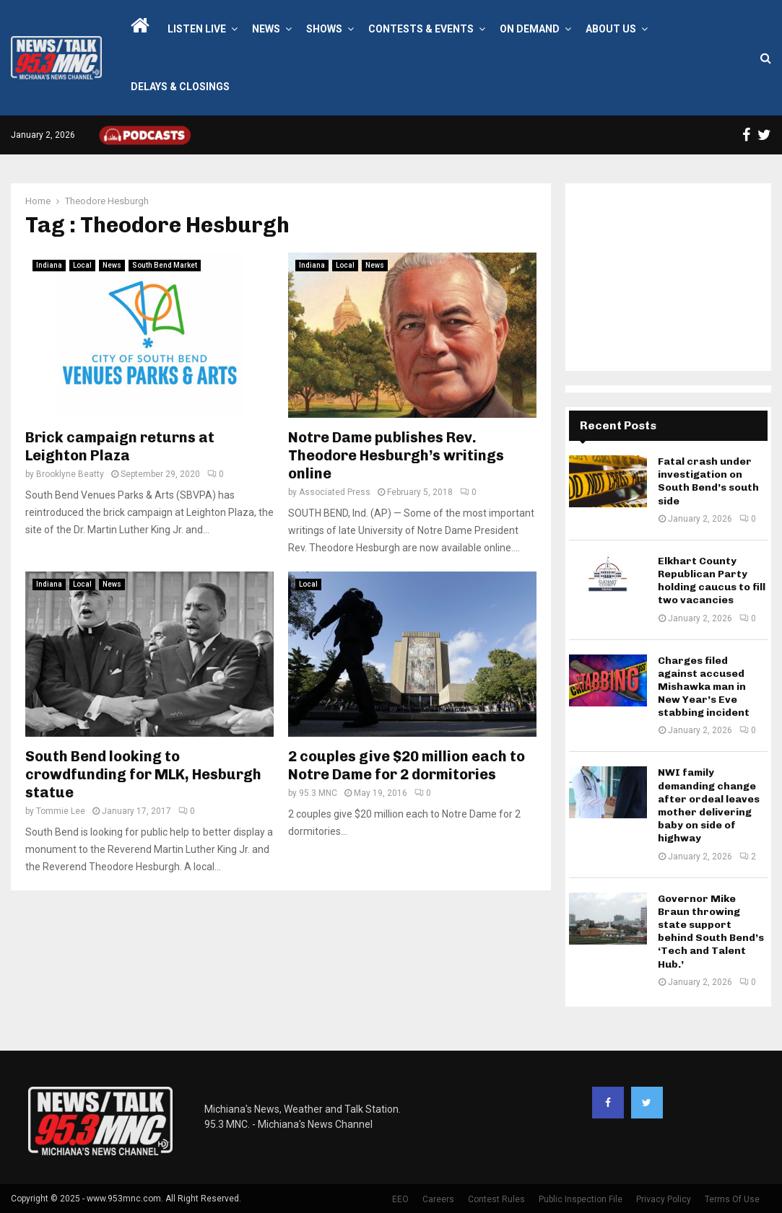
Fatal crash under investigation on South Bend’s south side (708, 481)
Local (82, 265)
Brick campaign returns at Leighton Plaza (119, 446)
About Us (611, 29)
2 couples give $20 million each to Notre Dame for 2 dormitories (406, 765)
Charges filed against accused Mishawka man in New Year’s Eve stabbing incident (704, 686)
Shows (324, 29)
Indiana (49, 265)
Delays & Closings (180, 86)
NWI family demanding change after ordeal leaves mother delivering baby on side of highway (709, 805)
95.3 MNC (318, 793)
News (266, 29)
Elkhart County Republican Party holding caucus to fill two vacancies (711, 581)
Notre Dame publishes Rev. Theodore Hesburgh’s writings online (396, 455)
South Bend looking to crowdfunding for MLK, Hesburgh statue (143, 774)
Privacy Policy (663, 1199)
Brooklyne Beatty (70, 474)
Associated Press (334, 492)
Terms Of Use (732, 1199)
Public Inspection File (580, 1199)
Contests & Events (421, 29)
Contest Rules (496, 1199)
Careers (438, 1199)
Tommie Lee (60, 811)
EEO (400, 1199)
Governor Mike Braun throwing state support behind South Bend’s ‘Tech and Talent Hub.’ (711, 932)
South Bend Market (164, 265)
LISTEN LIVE (197, 29)
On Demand (530, 29)
